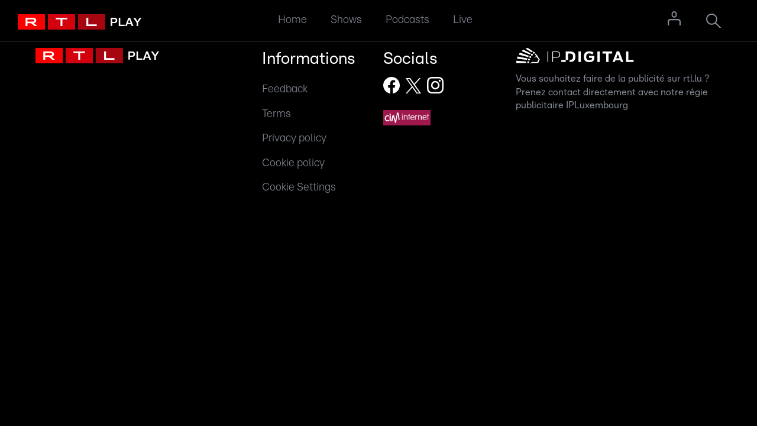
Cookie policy (293, 163)
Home (292, 19)
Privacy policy (294, 138)
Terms (276, 114)
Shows (346, 19)
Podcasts (407, 19)
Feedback (285, 89)
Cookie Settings (299, 187)
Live (463, 19)
